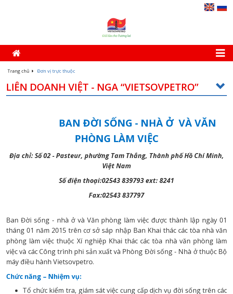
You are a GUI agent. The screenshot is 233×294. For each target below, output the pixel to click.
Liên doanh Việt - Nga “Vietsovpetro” (116, 87)
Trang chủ (20, 71)
